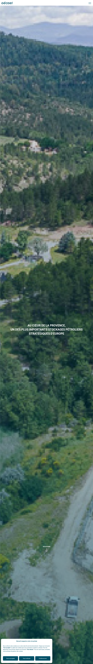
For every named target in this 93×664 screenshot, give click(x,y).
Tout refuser (26, 658)
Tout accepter (10, 658)
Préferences (43, 658)
